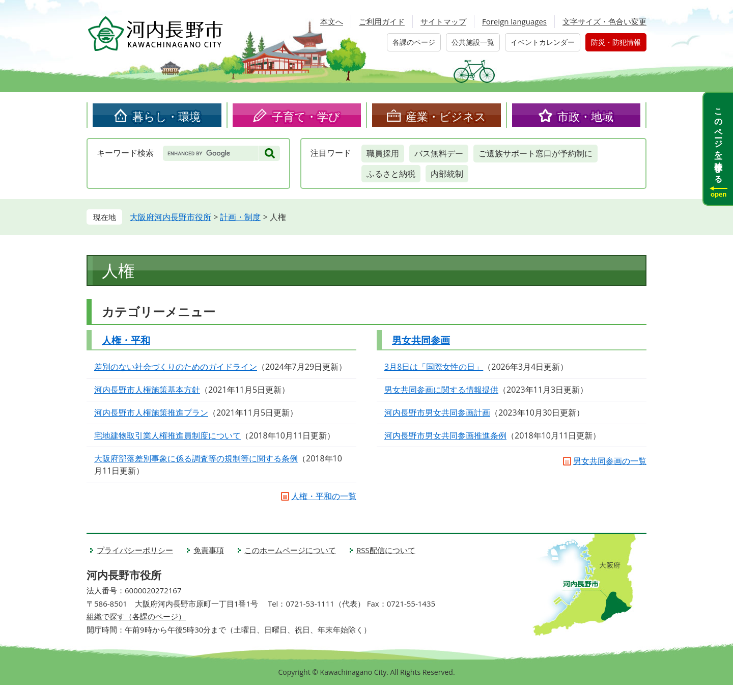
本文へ (331, 21)
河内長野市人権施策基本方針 (147, 389)
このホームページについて (290, 550)
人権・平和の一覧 (323, 496)
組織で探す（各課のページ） (136, 616)
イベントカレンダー (543, 42)
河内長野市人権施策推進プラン (151, 412)
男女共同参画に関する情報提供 (441, 389)
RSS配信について (385, 550)
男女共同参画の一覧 (609, 461)
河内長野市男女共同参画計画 (437, 412)
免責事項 (208, 550)
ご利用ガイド (382, 21)
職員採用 (382, 153)
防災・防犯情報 (616, 42)
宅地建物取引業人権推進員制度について (167, 435)
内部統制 (447, 173)
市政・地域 (585, 116)
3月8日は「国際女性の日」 (433, 366)
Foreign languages (514, 21)
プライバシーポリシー (135, 550)
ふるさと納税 (390, 173)
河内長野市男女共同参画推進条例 (445, 435)
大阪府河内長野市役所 (170, 217)
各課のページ (413, 42)
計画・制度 (240, 217)
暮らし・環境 (166, 116)
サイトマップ (443, 21)
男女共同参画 (421, 340)
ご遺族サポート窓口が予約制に (535, 153)
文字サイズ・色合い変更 (604, 21)
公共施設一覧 (473, 42)
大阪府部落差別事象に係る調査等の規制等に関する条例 (196, 458)
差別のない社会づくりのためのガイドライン (175, 366)
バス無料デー (438, 153)
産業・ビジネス (446, 116)
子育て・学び (306, 116)
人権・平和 (126, 340)
